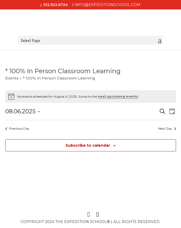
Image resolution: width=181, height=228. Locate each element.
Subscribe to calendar (88, 145)
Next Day (167, 128)
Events (12, 78)
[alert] (90, 96)
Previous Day (17, 128)
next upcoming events (118, 96)
